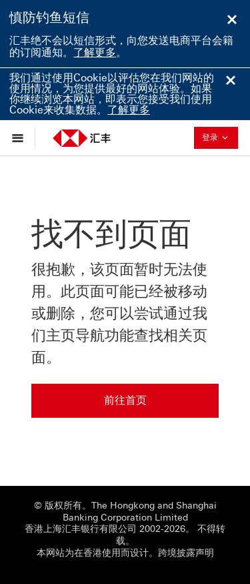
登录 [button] (218, 137)
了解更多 (94, 52)
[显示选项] (21, 137)
